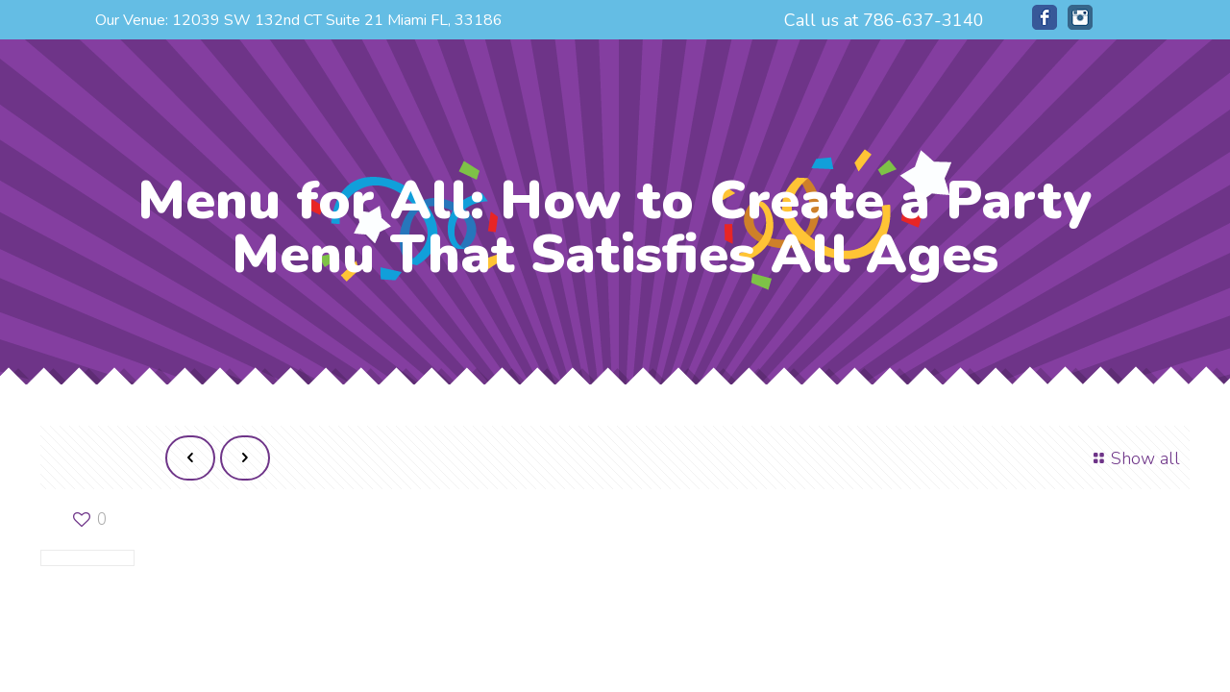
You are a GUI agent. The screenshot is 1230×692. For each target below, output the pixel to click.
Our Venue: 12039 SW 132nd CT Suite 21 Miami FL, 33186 (299, 20)
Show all (1133, 458)
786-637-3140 (923, 20)
